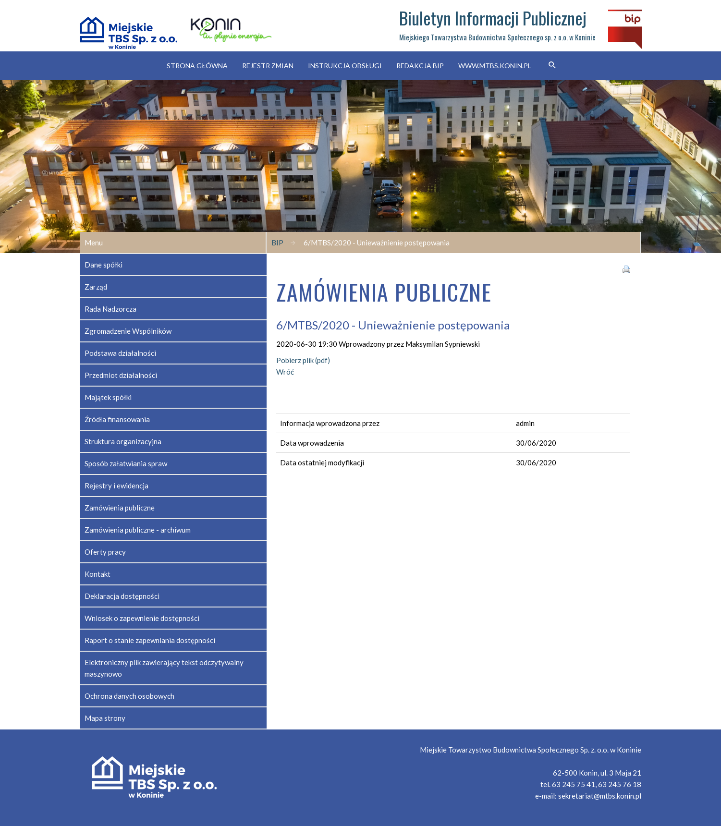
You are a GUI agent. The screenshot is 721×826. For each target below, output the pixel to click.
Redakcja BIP (420, 65)
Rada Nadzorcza (110, 308)
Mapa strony (105, 718)
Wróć (285, 371)
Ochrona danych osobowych (129, 696)
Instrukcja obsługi (345, 65)
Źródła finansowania (117, 419)
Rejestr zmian (267, 65)
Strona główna (197, 65)
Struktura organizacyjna (123, 441)
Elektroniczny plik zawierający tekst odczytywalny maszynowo (164, 668)
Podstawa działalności (120, 353)
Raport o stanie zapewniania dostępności (150, 640)
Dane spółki (103, 264)
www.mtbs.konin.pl (494, 65)
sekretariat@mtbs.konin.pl (599, 795)
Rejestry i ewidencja (116, 485)
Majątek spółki (108, 397)
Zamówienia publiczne (120, 507)
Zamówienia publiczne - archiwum (138, 529)
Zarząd (96, 286)
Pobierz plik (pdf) (303, 360)
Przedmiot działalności (121, 375)
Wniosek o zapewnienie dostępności (142, 618)
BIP (277, 242)
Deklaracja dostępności (122, 596)
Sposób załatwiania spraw (126, 463)
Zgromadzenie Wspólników (128, 331)
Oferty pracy (105, 551)
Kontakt (97, 574)
